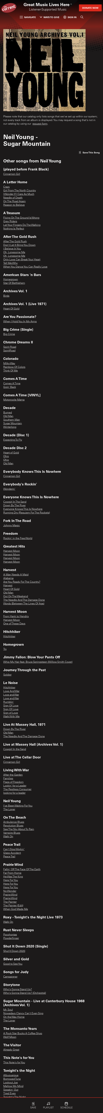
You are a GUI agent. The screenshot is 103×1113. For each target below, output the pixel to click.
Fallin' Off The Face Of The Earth (21, 869)
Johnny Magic (11, 525)
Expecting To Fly (12, 440)
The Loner (9, 809)
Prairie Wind (10, 895)
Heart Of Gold (11, 309)
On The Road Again (14, 201)
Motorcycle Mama (14, 400)
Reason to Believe (14, 205)
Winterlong (9, 427)
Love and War (11, 695)
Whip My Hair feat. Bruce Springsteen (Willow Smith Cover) (37, 662)
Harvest (7, 585)
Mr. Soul (8, 1010)
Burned (7, 412)
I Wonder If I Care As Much (18, 194)
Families (8, 778)
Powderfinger (11, 938)
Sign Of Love (10, 706)
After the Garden (13, 775)
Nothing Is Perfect (13, 228)
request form (39, 124)
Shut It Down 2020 (14, 951)
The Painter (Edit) (13, 905)
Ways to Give (49, 17)
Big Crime (9, 334)
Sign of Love (10, 713)
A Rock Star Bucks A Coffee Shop (22, 1033)
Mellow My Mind (13, 1086)
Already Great (11, 1050)
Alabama (8, 578)
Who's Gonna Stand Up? (17, 989)
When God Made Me (15, 909)
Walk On (8, 836)
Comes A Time (11, 383)
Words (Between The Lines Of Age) (23, 603)
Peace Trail (9, 856)
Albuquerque (10, 1075)
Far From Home (12, 873)
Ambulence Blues (13, 822)
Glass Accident (12, 853)
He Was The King (13, 876)
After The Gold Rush (15, 241)
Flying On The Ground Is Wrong (21, 218)
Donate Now (90, 7)
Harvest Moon (11, 551)
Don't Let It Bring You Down (19, 245)
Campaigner (10, 977)
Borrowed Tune (12, 1079)
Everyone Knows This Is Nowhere (22, 509)
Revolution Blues (13, 826)
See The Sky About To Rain (18, 829)
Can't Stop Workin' (14, 849)
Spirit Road (9, 347)
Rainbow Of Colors (14, 367)
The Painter (10, 902)
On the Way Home (14, 1017)
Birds (6, 296)
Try (5, 649)
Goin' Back (9, 387)
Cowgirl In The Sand (14, 502)
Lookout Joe (10, 1082)
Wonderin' (9, 489)
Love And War (11, 691)
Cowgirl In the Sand (14, 749)
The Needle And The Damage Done (24, 600)
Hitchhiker (9, 636)
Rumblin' (8, 702)
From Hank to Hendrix (16, 616)
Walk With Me (11, 716)
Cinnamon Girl (11, 174)
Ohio (6, 456)
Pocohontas (10, 934)
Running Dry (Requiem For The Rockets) (26, 513)
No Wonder (9, 891)
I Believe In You (12, 249)
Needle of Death (13, 198)
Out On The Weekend (15, 596)
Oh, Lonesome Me (14, 252)
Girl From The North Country (19, 190)
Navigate (28, 17)
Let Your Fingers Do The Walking (21, 225)
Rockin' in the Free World (17, 538)
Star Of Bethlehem (14, 283)
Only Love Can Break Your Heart (21, 259)
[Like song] (89, 152)
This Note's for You (14, 1062)
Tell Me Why (10, 263)
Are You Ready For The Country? (21, 582)
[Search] (82, 17)
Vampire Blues (11, 833)
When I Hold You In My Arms (20, 321)
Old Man (8, 416)
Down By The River (14, 505)
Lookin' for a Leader (14, 786)
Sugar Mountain (12, 423)
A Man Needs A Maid (15, 575)
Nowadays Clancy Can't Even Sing (23, 1013)
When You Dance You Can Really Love (25, 267)
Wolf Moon (9, 1037)
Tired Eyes (9, 1093)
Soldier (7, 675)
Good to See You (12, 964)
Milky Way (9, 363)
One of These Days (14, 623)
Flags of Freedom (13, 782)
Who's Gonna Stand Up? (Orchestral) (24, 993)
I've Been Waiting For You (17, 806)
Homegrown (10, 279)
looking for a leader (14, 793)
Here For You (10, 880)
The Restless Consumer (17, 789)
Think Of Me (10, 371)
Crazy (6, 187)
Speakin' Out (10, 1090)
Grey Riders (10, 221)
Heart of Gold (11, 453)
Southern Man (11, 420)
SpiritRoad (9, 350)
